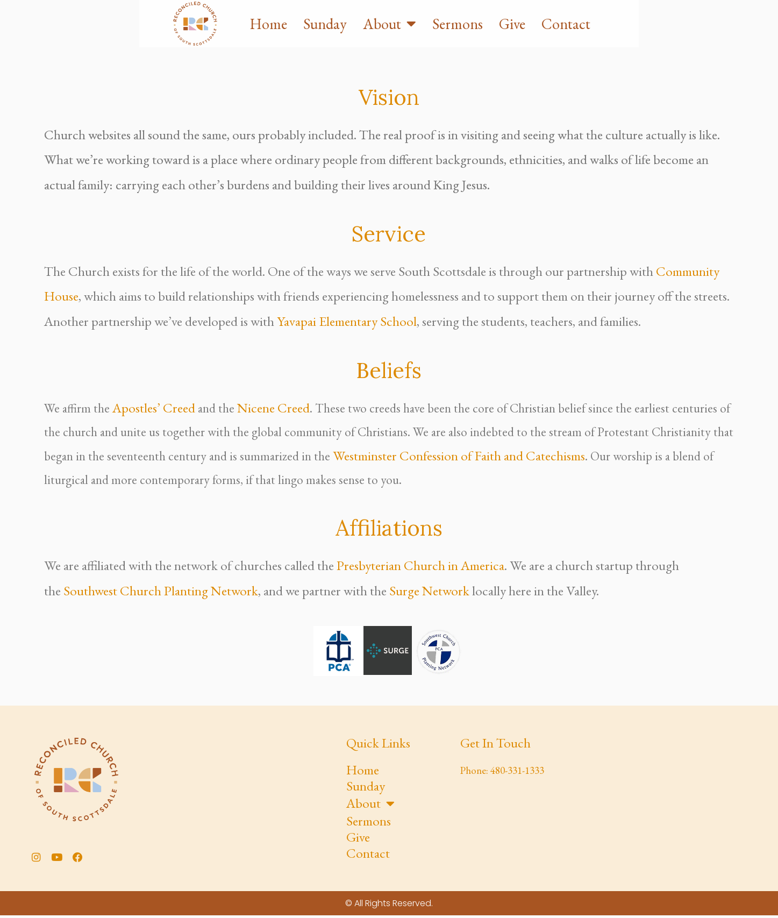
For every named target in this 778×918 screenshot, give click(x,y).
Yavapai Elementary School (347, 321)
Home (406, 38)
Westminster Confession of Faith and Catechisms (459, 455)
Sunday (463, 38)
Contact (704, 38)
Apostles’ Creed (153, 407)
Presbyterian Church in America (420, 565)
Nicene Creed (273, 407)
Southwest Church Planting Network (160, 590)
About (527, 38)
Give (650, 38)
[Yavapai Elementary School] (661, 796)
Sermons (595, 38)
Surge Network (429, 590)
